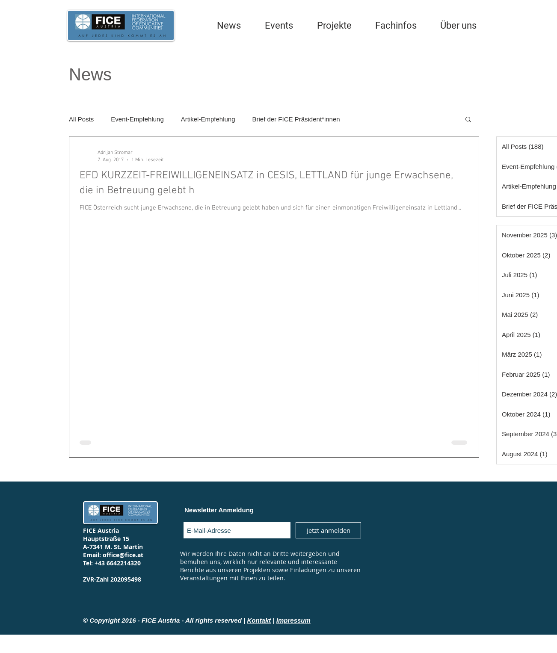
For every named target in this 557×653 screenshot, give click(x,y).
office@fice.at (123, 555)
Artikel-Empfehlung (208, 119)
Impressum (293, 620)
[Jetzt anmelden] (328, 530)
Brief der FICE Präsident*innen (296, 119)
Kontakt (259, 620)
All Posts (81, 119)
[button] (468, 119)
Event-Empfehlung (137, 119)
